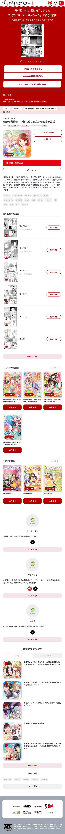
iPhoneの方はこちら (33, 68)
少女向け (44, 761)
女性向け (19, 200)
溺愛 (11, 205)
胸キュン (25, 205)
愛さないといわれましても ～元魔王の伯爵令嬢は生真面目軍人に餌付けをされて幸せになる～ (42, 644)
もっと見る (32, 747)
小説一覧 (47, 139)
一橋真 (44, 101)
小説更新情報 (9, 454)
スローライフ (8, 200)
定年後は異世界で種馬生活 (34, 705)
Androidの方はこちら (33, 75)
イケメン (28, 195)
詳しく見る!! (32, 531)
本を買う (12, 401)
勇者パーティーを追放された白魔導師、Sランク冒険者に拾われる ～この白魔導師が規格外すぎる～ (42, 728)
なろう (27, 200)
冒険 (55, 200)
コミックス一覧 (48, 132)
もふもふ (48, 200)
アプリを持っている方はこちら (32, 84)
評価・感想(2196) (16, 163)
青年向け (26, 761)
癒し (17, 205)
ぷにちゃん (25, 101)
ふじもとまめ (12, 101)
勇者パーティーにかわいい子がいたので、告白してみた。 (43, 685)
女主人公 (7, 195)
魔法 (5, 205)
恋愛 (33, 200)
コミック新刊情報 (11, 367)
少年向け (17, 761)
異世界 (46, 195)
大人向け (35, 761)
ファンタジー (17, 195)
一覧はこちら (32, 356)
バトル (40, 200)
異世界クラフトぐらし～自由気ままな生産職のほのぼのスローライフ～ (43, 665)
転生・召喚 (37, 195)
